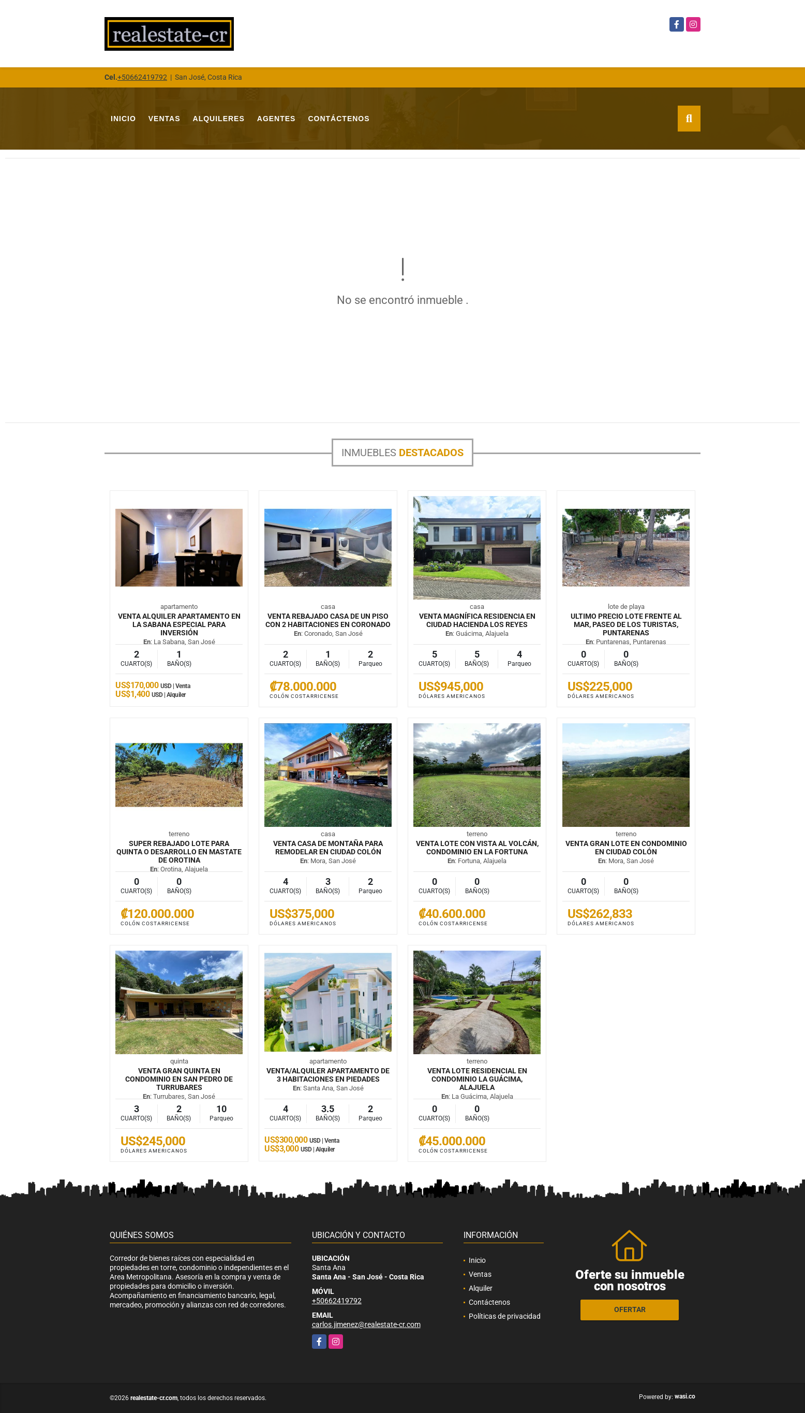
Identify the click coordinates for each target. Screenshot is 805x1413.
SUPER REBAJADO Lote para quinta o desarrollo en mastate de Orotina (179, 851)
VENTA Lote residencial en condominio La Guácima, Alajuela (477, 1079)
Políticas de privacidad (505, 1316)
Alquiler (481, 1288)
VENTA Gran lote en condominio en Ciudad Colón (626, 847)
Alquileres (219, 118)
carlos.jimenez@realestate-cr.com (366, 1324)
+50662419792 (142, 77)
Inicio (123, 118)
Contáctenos (338, 118)
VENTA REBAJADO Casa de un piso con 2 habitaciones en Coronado (328, 620)
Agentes (276, 118)
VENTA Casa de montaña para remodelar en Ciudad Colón (328, 847)
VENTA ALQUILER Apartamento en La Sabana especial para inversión (179, 624)
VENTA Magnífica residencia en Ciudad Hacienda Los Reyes (477, 620)
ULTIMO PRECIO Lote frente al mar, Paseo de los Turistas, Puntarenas (626, 624)
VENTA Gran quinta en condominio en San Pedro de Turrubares (179, 1079)
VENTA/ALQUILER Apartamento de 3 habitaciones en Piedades (328, 1075)
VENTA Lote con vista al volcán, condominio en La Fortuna (477, 847)
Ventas (164, 118)
